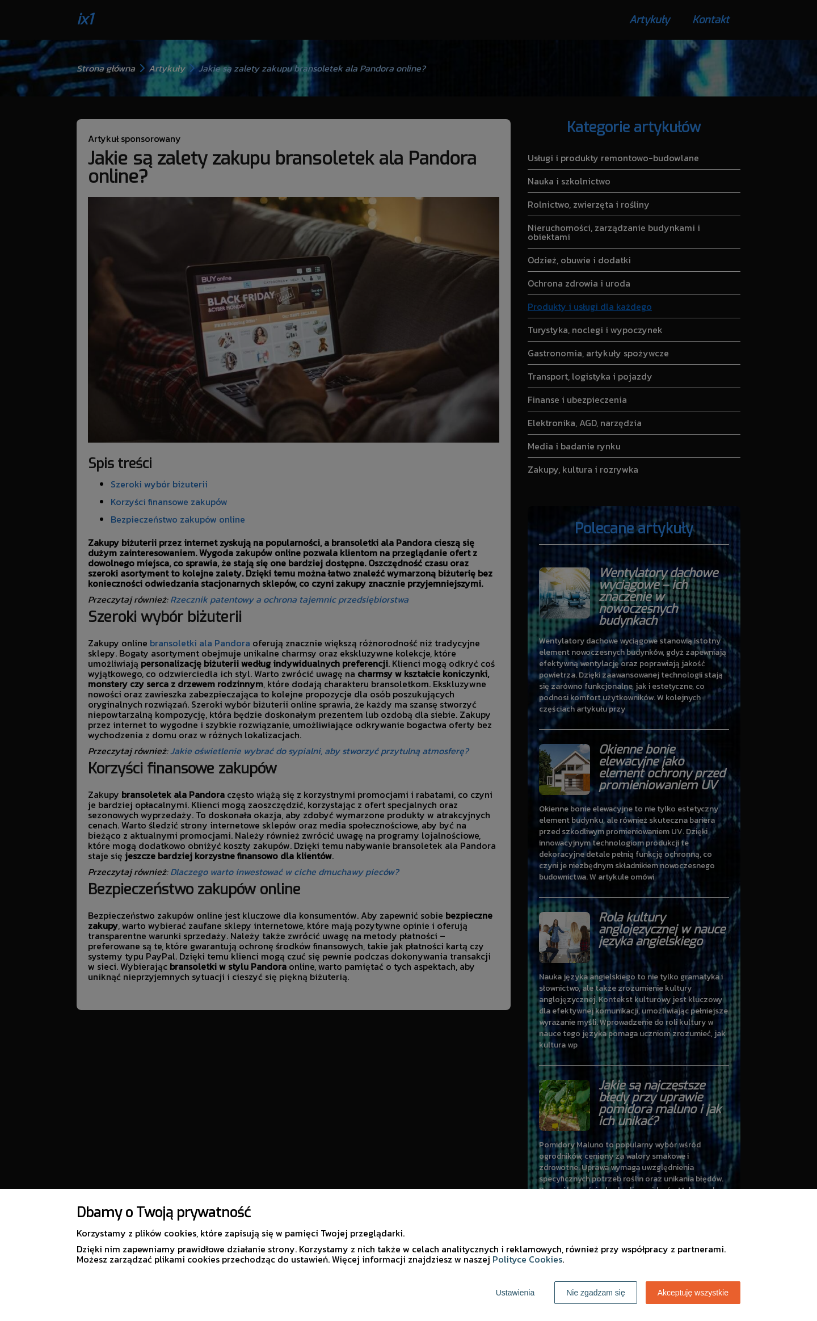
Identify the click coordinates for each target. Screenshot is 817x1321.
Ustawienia (515, 1292)
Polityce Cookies (527, 1259)
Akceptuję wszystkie (693, 1292)
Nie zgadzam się (595, 1292)
